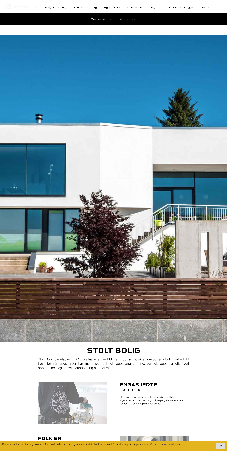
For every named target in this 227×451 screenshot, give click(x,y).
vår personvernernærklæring (165, 444)
